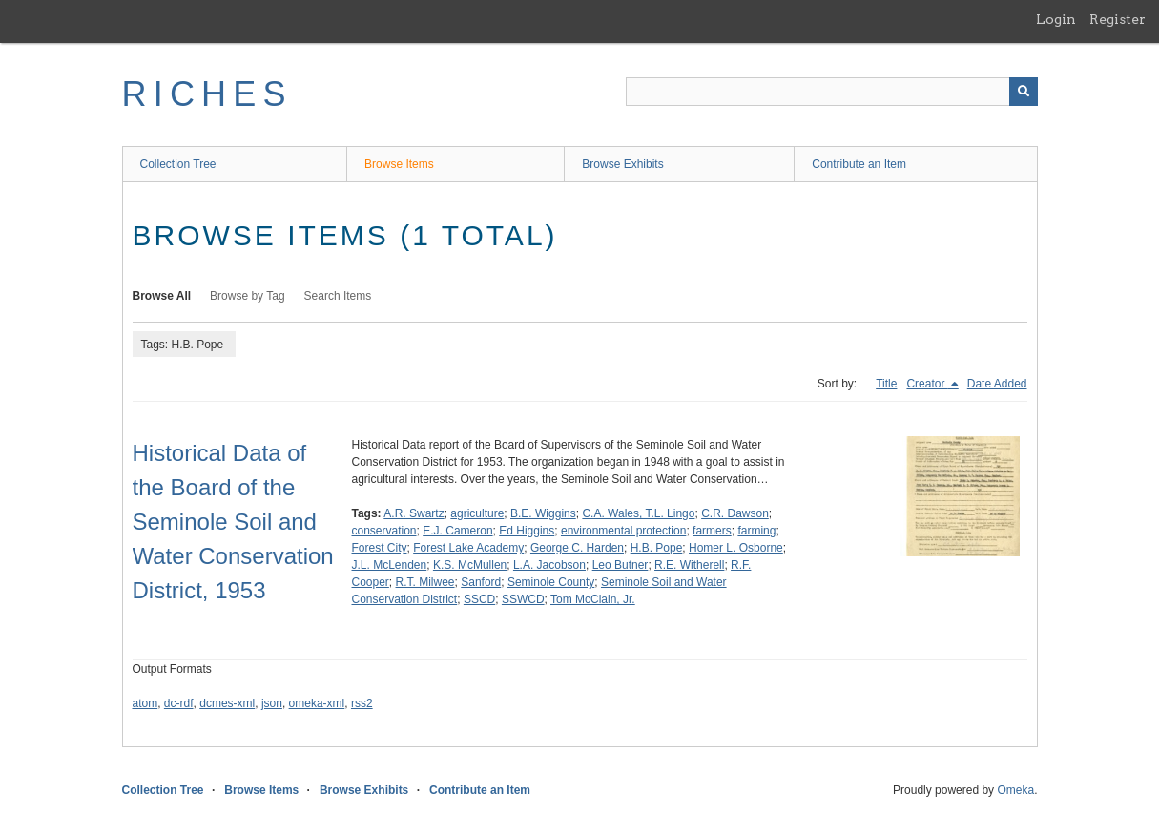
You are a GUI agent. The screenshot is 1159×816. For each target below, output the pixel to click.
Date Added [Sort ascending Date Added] (997, 383)
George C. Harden (577, 547)
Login (1056, 19)
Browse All (162, 296)
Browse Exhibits (622, 164)
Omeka (1015, 790)
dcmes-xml (227, 703)
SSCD (479, 599)
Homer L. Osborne (736, 547)
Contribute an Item (859, 164)
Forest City (379, 547)
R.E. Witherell (689, 565)
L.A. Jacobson (549, 565)
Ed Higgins (526, 530)
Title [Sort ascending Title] (886, 383)
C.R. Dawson (735, 513)
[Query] (832, 91)
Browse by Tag (247, 296)
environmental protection (623, 530)
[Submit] (1023, 91)
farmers (712, 530)
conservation (384, 530)
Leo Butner (620, 565)
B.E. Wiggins (543, 513)
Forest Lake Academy (468, 547)
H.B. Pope (657, 547)
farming (756, 530)
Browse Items (399, 164)
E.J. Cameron (457, 530)
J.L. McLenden (389, 565)
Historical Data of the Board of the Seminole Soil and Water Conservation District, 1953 (233, 521)
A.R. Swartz (413, 513)
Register (1117, 19)
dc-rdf (179, 703)
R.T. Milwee (425, 582)
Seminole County (550, 582)
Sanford (481, 582)
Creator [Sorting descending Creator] (926, 383)
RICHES (207, 94)
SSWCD (523, 599)
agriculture (477, 513)
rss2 (362, 703)
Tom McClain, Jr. (592, 599)
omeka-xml (317, 703)
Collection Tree (178, 164)
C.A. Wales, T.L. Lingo (638, 513)
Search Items (338, 296)
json (271, 703)
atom (145, 703)
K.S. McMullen (470, 565)
